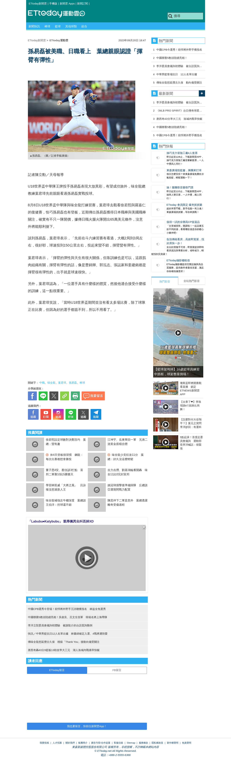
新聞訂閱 (82, 3)
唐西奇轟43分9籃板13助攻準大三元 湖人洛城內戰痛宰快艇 (64, 650)
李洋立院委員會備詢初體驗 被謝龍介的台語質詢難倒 (60, 625)
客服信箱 (118, 742)
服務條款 (143, 742)
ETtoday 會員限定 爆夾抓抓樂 (184, 204)
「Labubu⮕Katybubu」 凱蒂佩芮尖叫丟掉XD (61, 521)
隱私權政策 (157, 742)
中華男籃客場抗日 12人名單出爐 (176, 74)
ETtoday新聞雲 (38, 3)
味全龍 (51, 382)
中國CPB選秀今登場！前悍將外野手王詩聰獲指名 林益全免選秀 (67, 608)
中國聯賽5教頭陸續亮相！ (171, 57)
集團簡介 (82, 742)
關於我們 (70, 742)
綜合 (84, 26)
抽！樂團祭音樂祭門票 (180, 187)
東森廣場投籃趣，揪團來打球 (184, 170)
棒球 (47, 26)
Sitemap (131, 742)
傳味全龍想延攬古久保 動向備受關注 (179, 82)
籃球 (58, 26)
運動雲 (59, 14)
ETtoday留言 (57, 670)
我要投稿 (44, 742)
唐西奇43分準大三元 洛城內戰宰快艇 (179, 118)
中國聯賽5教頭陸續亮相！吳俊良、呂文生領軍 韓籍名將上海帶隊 (67, 617)
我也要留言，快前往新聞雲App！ (87, 726)
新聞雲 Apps (67, 3)
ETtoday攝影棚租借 (178, 260)
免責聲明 (186, 742)
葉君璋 (62, 382)
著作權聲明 (172, 742)
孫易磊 (73, 382)
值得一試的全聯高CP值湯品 (183, 221)
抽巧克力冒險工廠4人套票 (182, 152)
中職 (42, 382)
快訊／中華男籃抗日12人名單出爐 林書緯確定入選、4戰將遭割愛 (68, 633)
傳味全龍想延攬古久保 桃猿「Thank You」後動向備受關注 (64, 641)
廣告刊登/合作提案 (100, 742)
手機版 (53, 3)
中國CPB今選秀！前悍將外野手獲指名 (179, 49)
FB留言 (116, 670)
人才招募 (57, 742)
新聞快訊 (34, 26)
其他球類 (71, 26)
